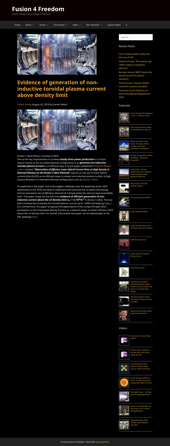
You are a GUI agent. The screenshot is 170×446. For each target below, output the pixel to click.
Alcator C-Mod (90, 179)
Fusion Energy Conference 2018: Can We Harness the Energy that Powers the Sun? (141, 380)
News (78, 25)
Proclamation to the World (140, 197)
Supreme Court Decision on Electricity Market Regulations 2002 (134, 94)
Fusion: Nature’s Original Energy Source (140, 255)
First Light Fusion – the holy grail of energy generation (141, 393)
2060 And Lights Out (138, 240)
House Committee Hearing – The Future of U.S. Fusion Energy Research (141, 408)
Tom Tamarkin (95, 25)
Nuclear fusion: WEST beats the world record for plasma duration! (135, 75)
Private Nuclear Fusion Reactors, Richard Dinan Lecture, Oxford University (140, 366)
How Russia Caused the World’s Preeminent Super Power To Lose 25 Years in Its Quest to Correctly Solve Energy (141, 287)
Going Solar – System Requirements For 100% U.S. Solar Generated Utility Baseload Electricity (141, 173)
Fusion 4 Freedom (38, 9)
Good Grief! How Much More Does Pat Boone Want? (141, 312)
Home (17, 24)
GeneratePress (102, 442)
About (31, 25)
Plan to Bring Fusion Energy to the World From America (141, 128)
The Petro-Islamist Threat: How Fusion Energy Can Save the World (141, 299)
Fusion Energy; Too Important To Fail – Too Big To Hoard (142, 114)
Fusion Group (24, 104)
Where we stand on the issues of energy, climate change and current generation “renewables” (140, 145)
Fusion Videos (114, 24)
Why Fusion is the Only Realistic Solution (139, 184)
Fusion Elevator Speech (139, 211)
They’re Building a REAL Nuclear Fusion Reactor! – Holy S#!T (140, 422)
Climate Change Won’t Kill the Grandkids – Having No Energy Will (142, 157)
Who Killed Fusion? (137, 268)
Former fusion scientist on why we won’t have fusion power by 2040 (140, 352)
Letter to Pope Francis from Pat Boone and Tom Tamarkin (141, 227)
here (34, 216)
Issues (45, 25)
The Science (62, 25)
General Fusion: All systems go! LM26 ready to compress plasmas (135, 65)
